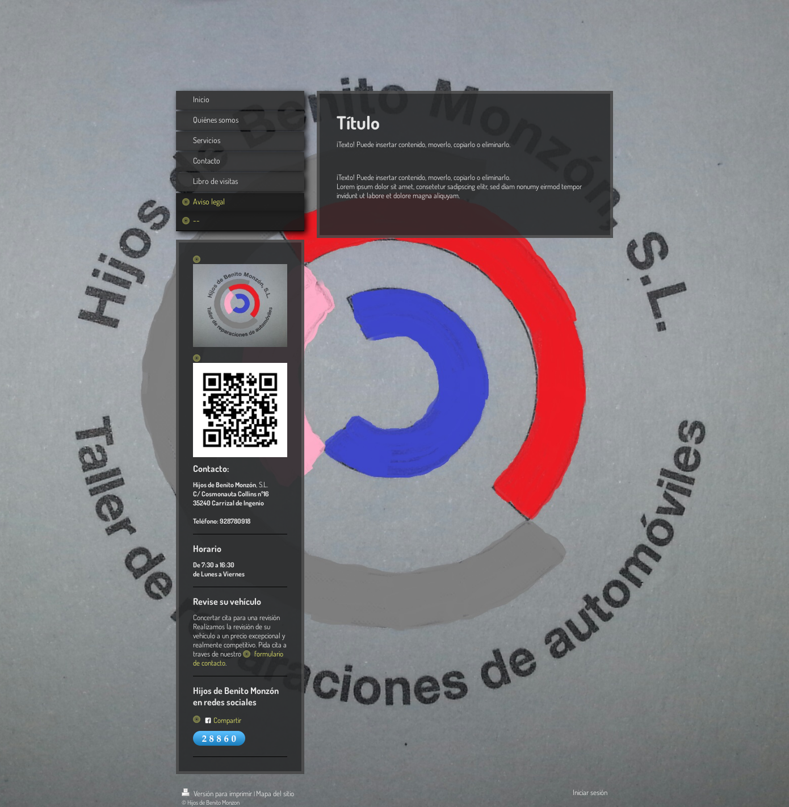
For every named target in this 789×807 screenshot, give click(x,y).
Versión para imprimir (218, 793)
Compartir (222, 720)
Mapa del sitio (275, 793)
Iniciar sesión (590, 792)
